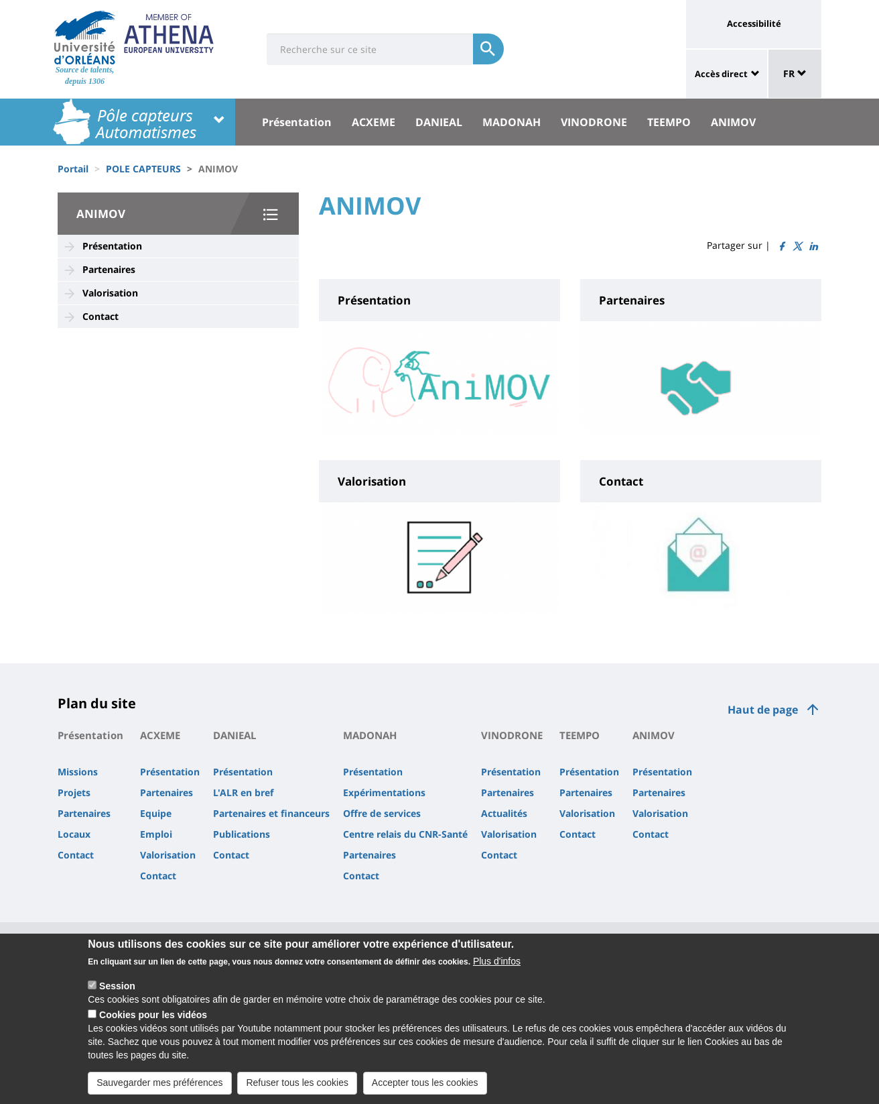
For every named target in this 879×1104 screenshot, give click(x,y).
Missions (78, 771)
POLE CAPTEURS (143, 168)
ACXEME (373, 122)
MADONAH (511, 122)
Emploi (156, 834)
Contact (100, 316)
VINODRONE (594, 122)
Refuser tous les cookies (297, 1084)
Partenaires (108, 269)
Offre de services (382, 813)
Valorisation (110, 292)
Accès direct (721, 74)
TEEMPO (669, 122)
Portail (73, 168)
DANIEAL (438, 122)
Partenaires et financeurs (271, 813)
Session (117, 987)
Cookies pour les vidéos (153, 1016)
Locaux (74, 834)
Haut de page (763, 709)
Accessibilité (754, 23)
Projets (74, 792)
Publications (241, 834)
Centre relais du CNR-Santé (405, 834)
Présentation (297, 122)
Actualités (504, 813)
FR (795, 73)
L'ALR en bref (243, 792)
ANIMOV (733, 122)
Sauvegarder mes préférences (159, 1084)
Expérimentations (384, 792)
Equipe (156, 813)
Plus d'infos (497, 962)
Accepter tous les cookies (425, 1084)
